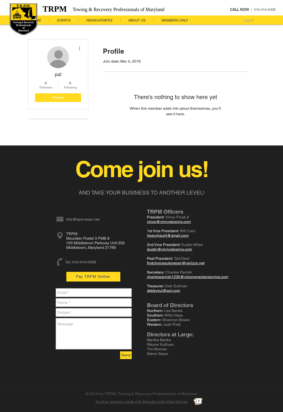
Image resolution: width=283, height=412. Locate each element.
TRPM (55, 8)
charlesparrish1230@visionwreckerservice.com (187, 277)
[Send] (126, 355)
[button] (99, 20)
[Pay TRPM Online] (93, 277)
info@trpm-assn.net (82, 219)
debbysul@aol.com (163, 290)
